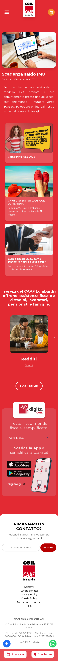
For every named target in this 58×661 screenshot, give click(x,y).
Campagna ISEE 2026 (21, 156)
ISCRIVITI (48, 547)
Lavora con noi (29, 590)
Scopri (29, 365)
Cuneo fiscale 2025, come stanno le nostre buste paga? (27, 260)
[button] (4, 336)
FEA (29, 606)
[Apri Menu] (7, 12)
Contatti (29, 586)
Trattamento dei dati (29, 602)
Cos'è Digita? (16, 437)
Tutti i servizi (29, 386)
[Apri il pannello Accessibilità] (7, 643)
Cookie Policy (29, 598)
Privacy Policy (29, 594)
